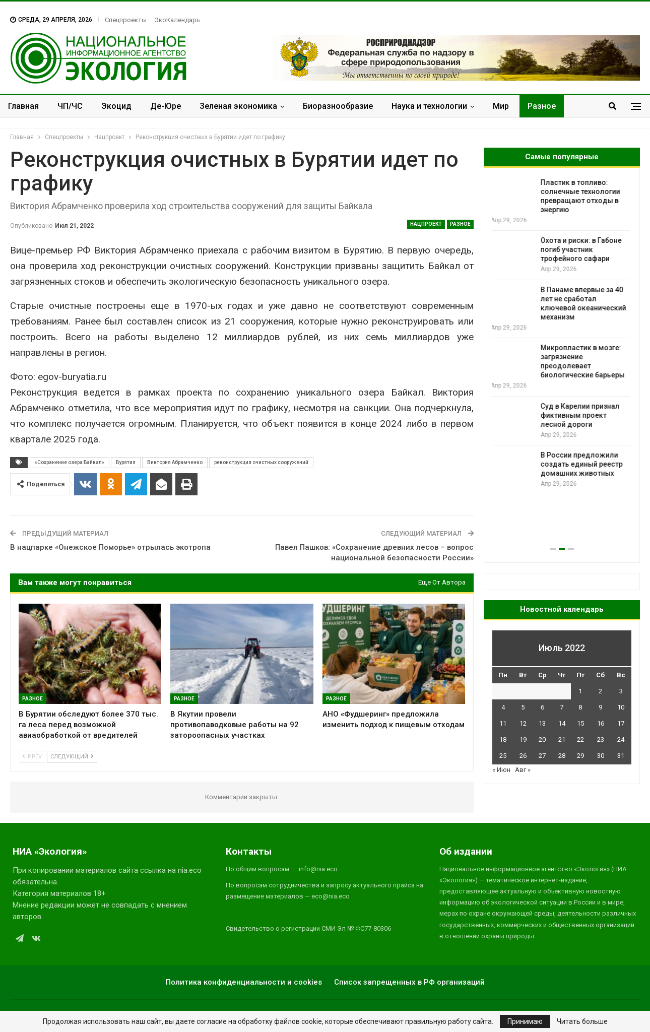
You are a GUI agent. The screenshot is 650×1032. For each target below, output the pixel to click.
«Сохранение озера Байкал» (69, 462)
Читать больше (582, 1021)
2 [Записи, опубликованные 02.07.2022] (600, 691)
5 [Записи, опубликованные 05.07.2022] (523, 707)
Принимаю (525, 1021)
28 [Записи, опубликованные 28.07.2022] (561, 755)
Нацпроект (426, 224)
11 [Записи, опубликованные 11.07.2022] (502, 723)
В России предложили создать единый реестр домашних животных (583, 464)
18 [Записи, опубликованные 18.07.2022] (502, 739)
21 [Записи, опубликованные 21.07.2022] (561, 739)
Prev (32, 756)
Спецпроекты (126, 20)
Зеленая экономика (238, 106)
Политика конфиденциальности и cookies (244, 982)
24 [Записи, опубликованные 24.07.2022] (620, 739)
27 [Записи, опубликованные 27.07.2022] (542, 755)
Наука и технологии (429, 106)
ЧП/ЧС (70, 106)
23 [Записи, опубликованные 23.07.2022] (600, 739)
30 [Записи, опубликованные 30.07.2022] (600, 755)
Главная (23, 106)
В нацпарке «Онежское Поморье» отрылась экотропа (110, 547)
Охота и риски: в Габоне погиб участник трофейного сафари (582, 249)
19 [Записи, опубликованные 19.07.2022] (523, 739)
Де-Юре (165, 106)
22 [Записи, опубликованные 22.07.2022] (580, 739)
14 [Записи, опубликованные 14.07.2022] (561, 723)
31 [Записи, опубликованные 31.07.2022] (620, 755)
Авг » (523, 769)
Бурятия (126, 462)
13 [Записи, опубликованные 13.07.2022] (542, 723)
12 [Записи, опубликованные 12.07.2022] (523, 723)
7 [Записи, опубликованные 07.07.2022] (561, 707)
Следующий (72, 756)
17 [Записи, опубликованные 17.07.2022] (620, 723)
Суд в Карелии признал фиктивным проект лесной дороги (581, 415)
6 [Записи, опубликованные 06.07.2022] (542, 707)
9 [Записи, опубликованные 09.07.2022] (600, 707)
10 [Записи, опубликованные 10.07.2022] (620, 707)
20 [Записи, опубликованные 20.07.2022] (542, 739)
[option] (561, 333)
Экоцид (116, 106)
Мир (501, 106)
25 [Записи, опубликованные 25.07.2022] (502, 755)
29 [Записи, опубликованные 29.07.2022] (580, 755)
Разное (542, 106)
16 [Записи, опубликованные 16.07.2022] (600, 723)
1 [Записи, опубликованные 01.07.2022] (580, 691)
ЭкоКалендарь (177, 20)
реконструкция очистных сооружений (261, 462)
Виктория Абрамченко (175, 462)
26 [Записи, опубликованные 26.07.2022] (523, 755)
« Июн (501, 769)
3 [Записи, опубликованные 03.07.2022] (621, 691)
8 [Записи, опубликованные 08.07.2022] (580, 707)
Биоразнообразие (338, 106)
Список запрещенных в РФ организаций (409, 982)
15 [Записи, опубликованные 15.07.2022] (580, 723)
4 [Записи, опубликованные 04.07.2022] (503, 707)
